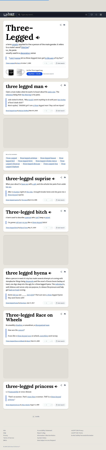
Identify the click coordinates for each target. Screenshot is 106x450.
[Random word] (86, 14)
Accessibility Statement (44, 431)
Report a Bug (41, 433)
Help (4, 433)
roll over (19, 222)
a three (35, 105)
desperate (30, 281)
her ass (8, 187)
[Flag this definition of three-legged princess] (64, 385)
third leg (25, 47)
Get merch (60, 63)
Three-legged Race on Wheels (15, 341)
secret (47, 217)
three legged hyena (12, 303)
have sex (24, 184)
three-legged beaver (48, 158)
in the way (49, 58)
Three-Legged (10, 63)
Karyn (19, 63)
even (47, 325)
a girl (34, 184)
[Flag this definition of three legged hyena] (64, 271)
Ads (4, 431)
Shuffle (35, 417)
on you (24, 222)
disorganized (40, 325)
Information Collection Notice (46, 435)
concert (21, 330)
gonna (17, 58)
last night (30, 295)
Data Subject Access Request (46, 440)
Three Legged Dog (50, 164)
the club (29, 192)
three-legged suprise (12, 200)
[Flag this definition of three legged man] (64, 85)
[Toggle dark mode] (96, 14)
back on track (14, 290)
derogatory (25, 53)
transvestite (13, 392)
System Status (41, 438)
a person (28, 217)
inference (9, 95)
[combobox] (53, 15)
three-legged (13, 195)
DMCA (5, 440)
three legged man (11, 111)
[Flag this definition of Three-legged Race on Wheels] (64, 314)
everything (44, 336)
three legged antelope (28, 158)
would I (31, 99)
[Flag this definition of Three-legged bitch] (64, 211)
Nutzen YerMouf (24, 111)
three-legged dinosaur (31, 164)
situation (18, 325)
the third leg (26, 95)
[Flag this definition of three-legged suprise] (64, 177)
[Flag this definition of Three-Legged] (64, 25)
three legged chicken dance (46, 161)
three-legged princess (13, 405)
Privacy (5, 435)
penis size (51, 92)
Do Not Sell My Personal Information (82, 435)
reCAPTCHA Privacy (77, 431)
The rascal (24, 200)
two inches (61, 99)
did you (15, 295)
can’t (37, 217)
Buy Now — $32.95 (34, 74)
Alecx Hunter (26, 405)
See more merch (48, 74)
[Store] (92, 14)
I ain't (12, 58)
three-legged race (24, 336)
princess (11, 399)
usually (15, 44)
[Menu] (101, 14)
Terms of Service (8, 438)
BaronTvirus (24, 228)
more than (31, 397)
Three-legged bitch (25, 161)
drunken (16, 192)
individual (59, 284)
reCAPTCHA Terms (77, 433)
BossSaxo (23, 303)
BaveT (29, 341)
